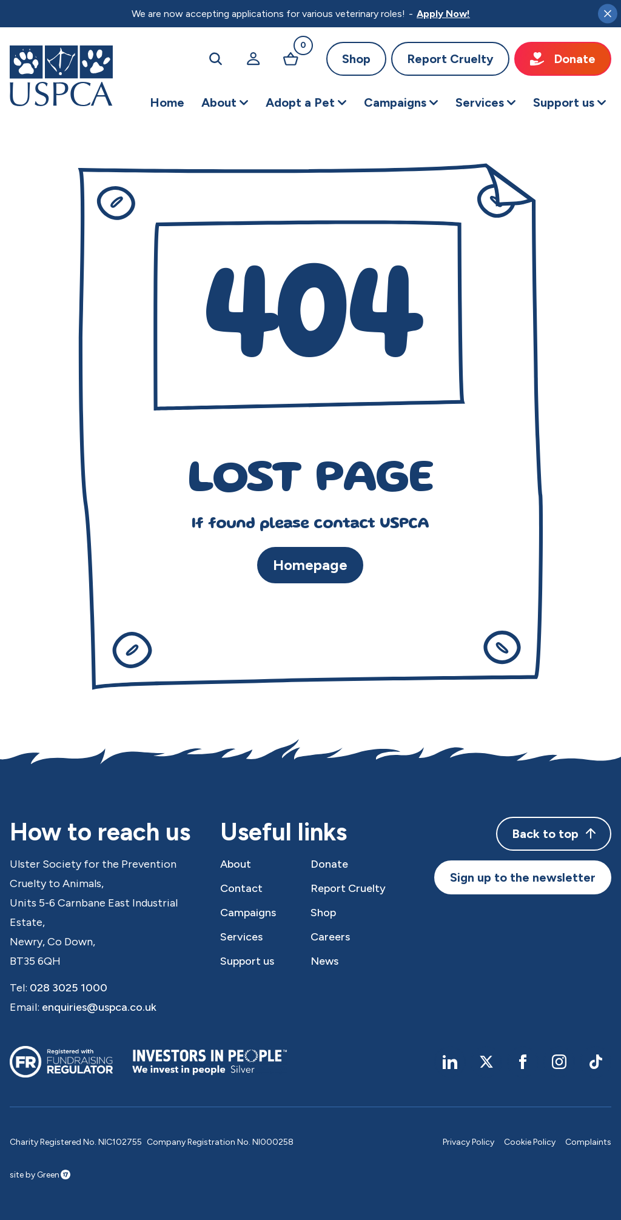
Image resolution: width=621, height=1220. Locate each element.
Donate (563, 59)
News (324, 961)
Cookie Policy (530, 1142)
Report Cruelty (450, 59)
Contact (241, 888)
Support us (247, 961)
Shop (356, 59)
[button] (224, 102)
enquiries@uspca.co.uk (99, 1007)
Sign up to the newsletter (523, 877)
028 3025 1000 (68, 987)
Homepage (310, 565)
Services (241, 936)
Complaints (588, 1142)
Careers (330, 936)
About (235, 864)
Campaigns (248, 912)
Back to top (554, 833)
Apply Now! (443, 13)
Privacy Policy (468, 1142)
